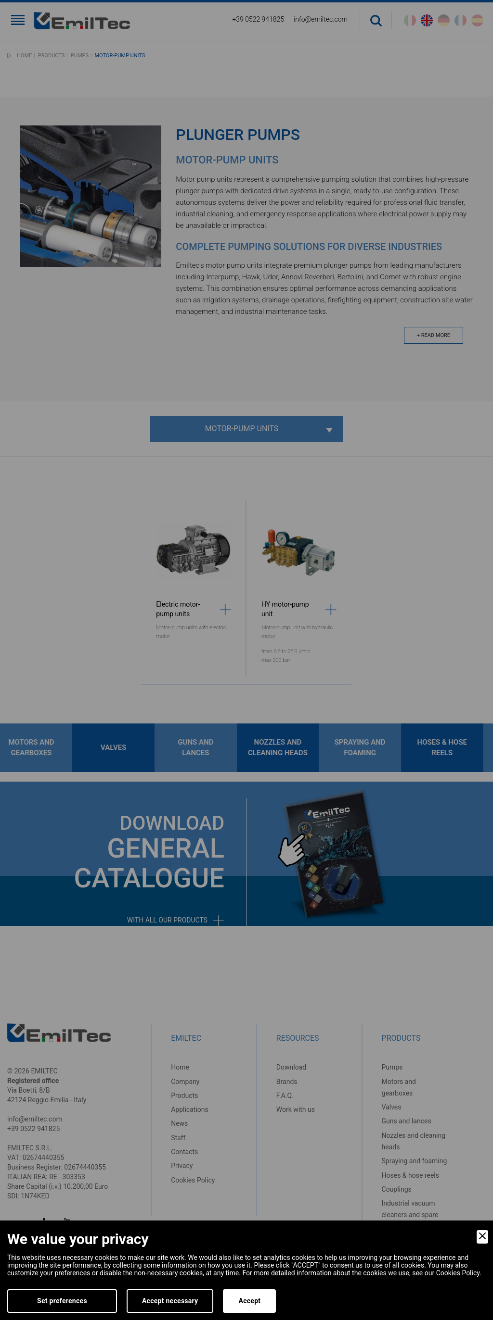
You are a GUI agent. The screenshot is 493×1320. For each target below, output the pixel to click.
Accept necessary (170, 1301)
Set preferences (62, 1301)
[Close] (482, 1237)
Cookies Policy (458, 1273)
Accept (249, 1301)
